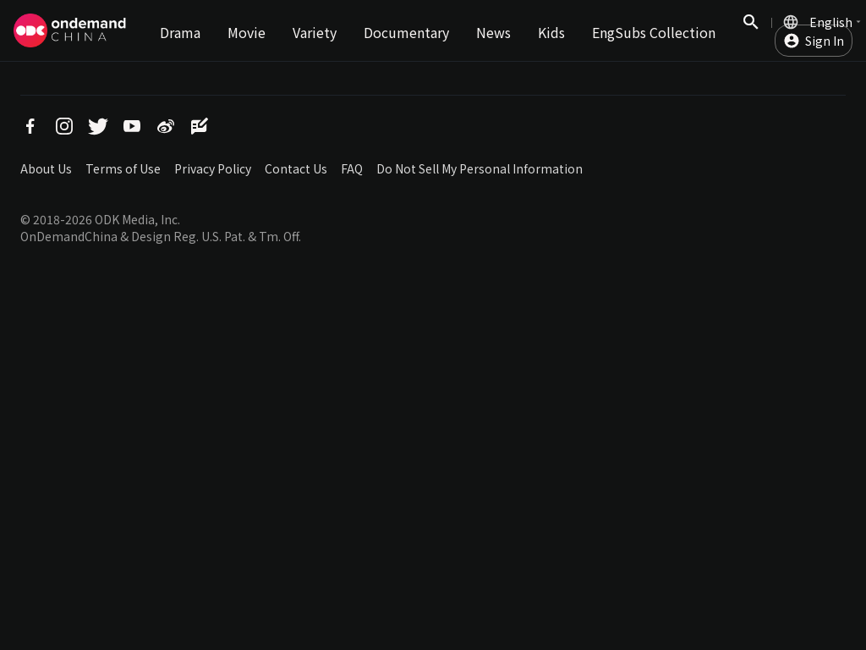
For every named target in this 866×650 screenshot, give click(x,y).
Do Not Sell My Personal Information (479, 168)
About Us (46, 168)
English (830, 22)
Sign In (824, 40)
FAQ (352, 168)
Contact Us (296, 168)
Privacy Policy (212, 168)
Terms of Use (123, 168)
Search (751, 31)
